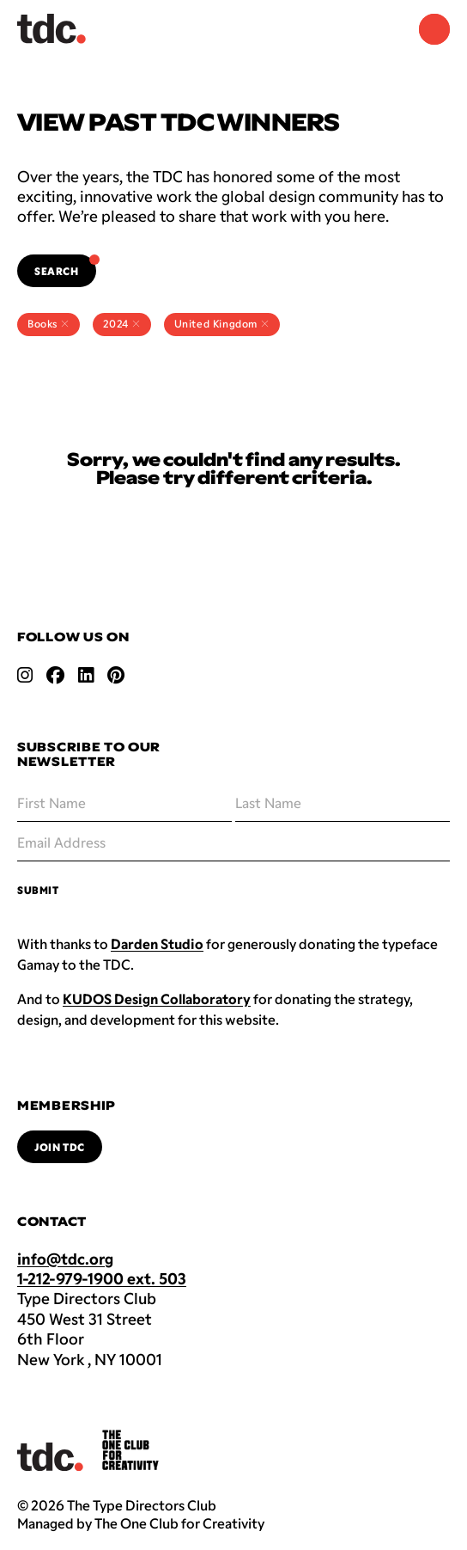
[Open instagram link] (25, 675)
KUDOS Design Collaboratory (157, 998)
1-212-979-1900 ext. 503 (101, 1278)
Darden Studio (157, 943)
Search (65, 265)
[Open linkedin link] (86, 675)
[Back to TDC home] (51, 29)
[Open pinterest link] (115, 675)
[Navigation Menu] (434, 29)
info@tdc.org (65, 1258)
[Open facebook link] (55, 675)
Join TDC (59, 1147)
